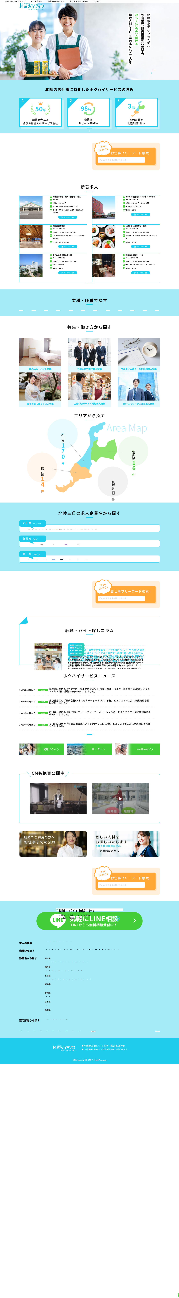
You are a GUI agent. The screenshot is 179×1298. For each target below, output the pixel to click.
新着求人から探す (52, 1292)
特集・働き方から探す (92, 1292)
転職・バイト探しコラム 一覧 (93, 979)
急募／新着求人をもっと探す (93, 311)
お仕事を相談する (124, 7)
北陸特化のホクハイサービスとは (92, 137)
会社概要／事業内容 (137, 72)
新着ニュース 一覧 (97, 1067)
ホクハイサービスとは (82, 7)
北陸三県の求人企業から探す (115, 1292)
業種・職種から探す (71, 1292)
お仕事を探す (104, 7)
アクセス (167, 7)
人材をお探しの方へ (148, 7)
